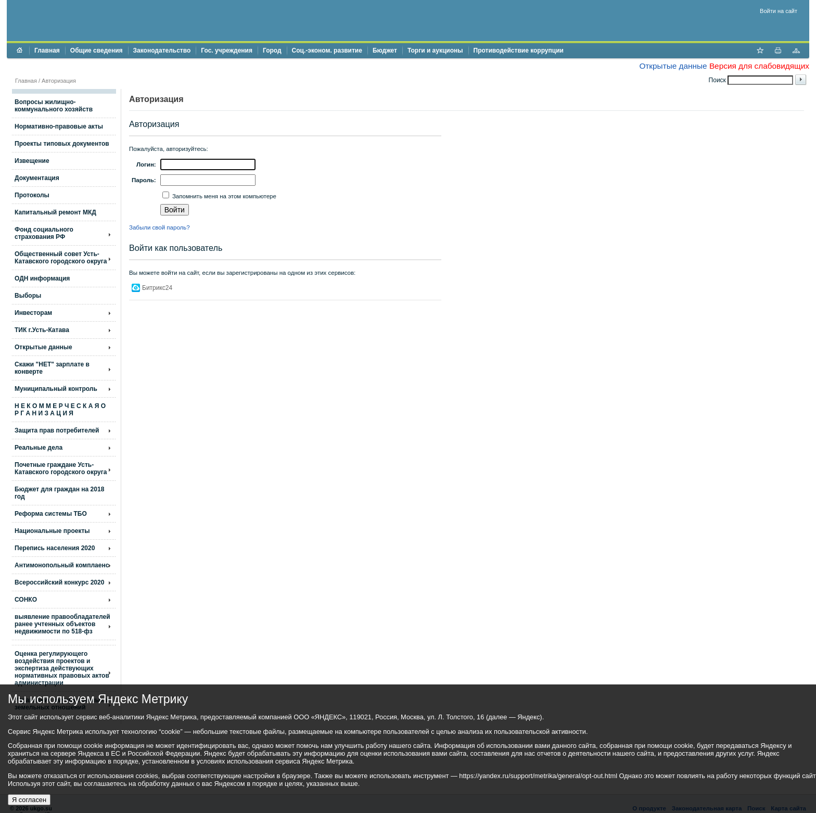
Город (272, 50)
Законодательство (162, 50)
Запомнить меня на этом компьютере (223, 196)
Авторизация (59, 81)
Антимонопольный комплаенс (62, 565)
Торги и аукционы (435, 50)
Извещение (32, 160)
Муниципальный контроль (56, 388)
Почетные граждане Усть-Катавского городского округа (61, 468)
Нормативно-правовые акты (59, 126)
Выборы (28, 295)
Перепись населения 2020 (55, 548)
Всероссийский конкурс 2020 (59, 582)
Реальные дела (38, 447)
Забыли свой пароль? (159, 227)
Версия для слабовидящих (759, 65)
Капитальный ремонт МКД (55, 212)
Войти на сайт (778, 11)
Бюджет (385, 50)
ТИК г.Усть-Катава (42, 330)
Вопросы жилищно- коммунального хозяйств (54, 105)
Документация (37, 178)
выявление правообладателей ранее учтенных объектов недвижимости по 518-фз (62, 624)
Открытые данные (673, 65)
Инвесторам (33, 312)
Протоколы (32, 195)
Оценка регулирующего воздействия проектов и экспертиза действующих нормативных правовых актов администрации (62, 668)
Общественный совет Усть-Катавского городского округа (61, 257)
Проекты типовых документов (62, 143)
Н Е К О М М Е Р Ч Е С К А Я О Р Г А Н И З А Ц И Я (60, 409)
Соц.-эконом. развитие (327, 50)
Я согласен (29, 800)
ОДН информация (42, 278)
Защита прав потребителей (57, 430)
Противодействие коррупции (519, 50)
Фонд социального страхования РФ (44, 233)
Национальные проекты (52, 531)
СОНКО (26, 599)
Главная (47, 50)
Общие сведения (96, 50)
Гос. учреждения (226, 50)
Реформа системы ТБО (51, 513)
